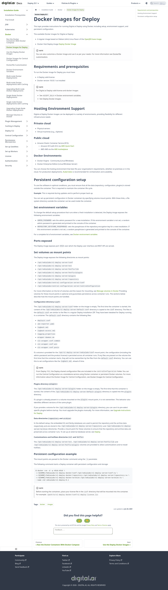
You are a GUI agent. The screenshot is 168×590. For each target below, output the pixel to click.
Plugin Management (13, 121)
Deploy (97, 432)
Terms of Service (102, 525)
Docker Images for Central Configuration (17, 59)
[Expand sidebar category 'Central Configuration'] (27, 135)
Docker (8, 34)
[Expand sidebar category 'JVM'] (27, 24)
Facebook (67, 563)
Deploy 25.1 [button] (32, 3)
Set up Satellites (11, 146)
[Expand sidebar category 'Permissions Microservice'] (27, 141)
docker (42, 504)
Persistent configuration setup (147, 16)
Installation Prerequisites (15, 15)
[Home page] (36, 10)
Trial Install (9, 20)
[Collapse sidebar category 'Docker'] (27, 34)
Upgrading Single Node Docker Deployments (15, 109)
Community (20, 560)
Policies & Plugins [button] (69, 3)
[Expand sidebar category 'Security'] (27, 165)
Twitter (66, 560)
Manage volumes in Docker (108, 291)
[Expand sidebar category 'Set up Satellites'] (27, 147)
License (8, 156)
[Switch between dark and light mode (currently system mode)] (146, 3)
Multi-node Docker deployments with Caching (17, 83)
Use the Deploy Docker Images (15, 53)
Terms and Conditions (119, 563)
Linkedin (66, 567)
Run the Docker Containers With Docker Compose (16, 41)
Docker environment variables (69, 95)
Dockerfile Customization (16, 65)
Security (8, 165)
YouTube (66, 570)
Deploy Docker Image (67, 44)
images (50, 504)
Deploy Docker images (52, 99)
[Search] (158, 3)
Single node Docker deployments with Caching (17, 103)
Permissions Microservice (10, 141)
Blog (18, 563)
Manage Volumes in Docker (14, 116)
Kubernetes (67, 172)
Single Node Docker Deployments (14, 96)
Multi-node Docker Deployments (14, 77)
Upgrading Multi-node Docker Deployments (15, 90)
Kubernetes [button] (10, 29)
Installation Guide (11, 10)
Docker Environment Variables (14, 70)
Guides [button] (49, 3)
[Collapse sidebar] (16, 549)
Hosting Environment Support (147, 13)
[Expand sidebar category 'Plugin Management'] (27, 121)
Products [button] (135, 3)
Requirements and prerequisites (148, 10)
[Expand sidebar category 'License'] (27, 156)
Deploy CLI (9, 131)
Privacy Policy (90, 525)
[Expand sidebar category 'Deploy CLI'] (27, 131)
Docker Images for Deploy (17, 47)
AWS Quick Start (67, 146)
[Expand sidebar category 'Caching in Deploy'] (27, 126)
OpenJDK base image (92, 39)
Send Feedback (22, 567)
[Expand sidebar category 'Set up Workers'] (27, 151)
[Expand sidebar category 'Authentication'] (27, 161)
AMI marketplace (61, 149)
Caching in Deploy (12, 126)
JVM (6, 24)
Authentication (11, 161)
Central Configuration (14, 135)
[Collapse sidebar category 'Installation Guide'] (27, 10)
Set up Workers (11, 151)
